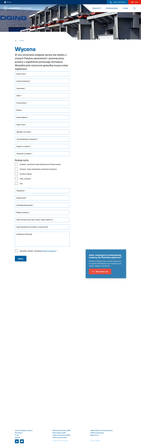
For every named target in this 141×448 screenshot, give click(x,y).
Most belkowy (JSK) (59, 433)
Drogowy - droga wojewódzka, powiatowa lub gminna (38, 169)
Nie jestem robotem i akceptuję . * (38, 251)
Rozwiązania (112, 8)
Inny (21, 183)
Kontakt (17, 437)
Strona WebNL (95, 440)
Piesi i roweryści (25, 179)
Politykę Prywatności (48, 251)
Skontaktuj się (100, 275)
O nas (125, 8)
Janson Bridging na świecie (24, 430)
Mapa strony (94, 435)
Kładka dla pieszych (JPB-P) (61, 435)
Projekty (97, 8)
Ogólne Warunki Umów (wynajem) (101, 430)
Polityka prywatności (97, 433)
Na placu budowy (26, 174)
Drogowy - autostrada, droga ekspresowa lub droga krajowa (40, 164)
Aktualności (18, 433)
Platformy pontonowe (60, 437)
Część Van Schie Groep (60, 440)
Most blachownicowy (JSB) (61, 430)
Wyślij (20, 258)
